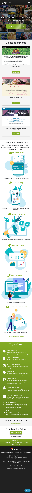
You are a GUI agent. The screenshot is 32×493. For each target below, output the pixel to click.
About (4, 461)
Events (7, 456)
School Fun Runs (16, 458)
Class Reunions (9, 457)
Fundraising (13, 456)
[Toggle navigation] (29, 2)
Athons (25, 457)
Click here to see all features (16, 336)
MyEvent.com (13, 468)
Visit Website (16, 72)
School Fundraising (21, 456)
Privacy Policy (16, 462)
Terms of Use (25, 461)
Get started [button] (17, 26)
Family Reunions (18, 457)
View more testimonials (16, 423)
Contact (19, 461)
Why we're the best (11, 461)
